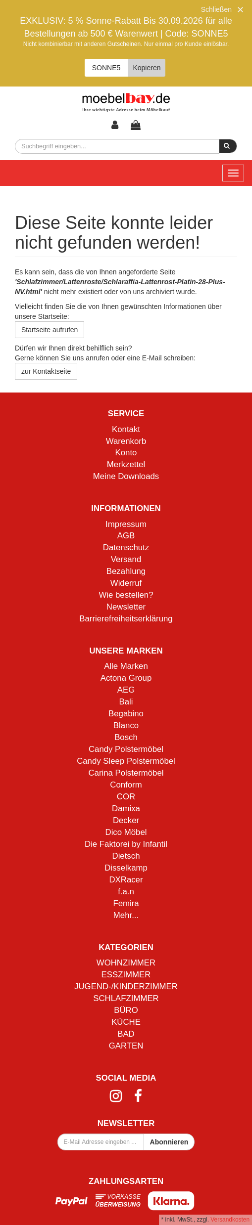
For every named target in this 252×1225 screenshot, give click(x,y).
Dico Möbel (126, 832)
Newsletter (126, 607)
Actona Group (126, 678)
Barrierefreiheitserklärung (125, 618)
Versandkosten (230, 1219)
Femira (126, 903)
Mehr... (126, 915)
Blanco (126, 725)
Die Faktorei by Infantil (126, 844)
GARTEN (126, 1045)
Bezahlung (126, 571)
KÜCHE (126, 1022)
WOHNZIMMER (126, 962)
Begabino (126, 713)
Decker (126, 820)
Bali (126, 701)
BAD (126, 1034)
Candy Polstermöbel (126, 749)
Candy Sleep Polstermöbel (126, 761)
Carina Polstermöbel (125, 773)
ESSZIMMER (126, 974)
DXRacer (126, 879)
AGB (126, 535)
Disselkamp (126, 868)
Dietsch (126, 856)
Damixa (126, 808)
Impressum (126, 524)
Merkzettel (126, 464)
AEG (126, 690)
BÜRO (126, 1010)
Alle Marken (126, 666)
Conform (126, 784)
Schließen (216, 9)
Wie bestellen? (126, 595)
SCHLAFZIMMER (125, 998)
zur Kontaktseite (46, 371)
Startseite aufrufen (49, 330)
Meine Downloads (126, 476)
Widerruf (126, 583)
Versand (126, 559)
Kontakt (126, 429)
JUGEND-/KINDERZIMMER (126, 986)
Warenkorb (126, 441)
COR (126, 796)
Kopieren (146, 68)
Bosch (126, 737)
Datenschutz (126, 547)
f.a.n (126, 891)
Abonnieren (169, 1142)
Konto (126, 452)
